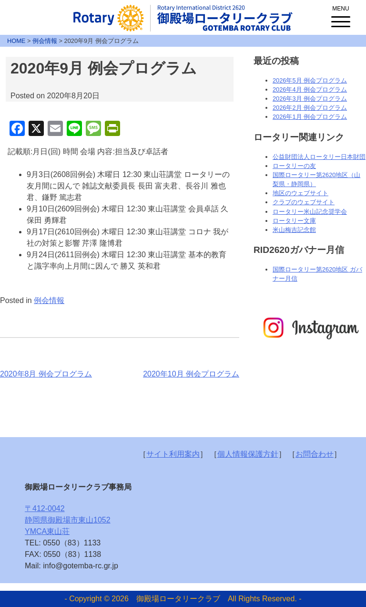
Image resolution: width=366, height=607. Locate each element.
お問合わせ (314, 454)
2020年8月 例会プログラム (46, 374)
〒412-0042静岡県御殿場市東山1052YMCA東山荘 (68, 519)
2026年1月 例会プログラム (310, 116)
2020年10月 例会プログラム (191, 374)
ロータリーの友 (294, 165)
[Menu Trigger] (340, 14)
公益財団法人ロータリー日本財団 (319, 156)
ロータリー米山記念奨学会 (310, 211)
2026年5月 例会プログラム (310, 80)
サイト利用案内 (173, 454)
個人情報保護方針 (247, 454)
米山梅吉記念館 (294, 229)
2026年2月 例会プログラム (310, 107)
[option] (309, 327)
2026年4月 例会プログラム (310, 89)
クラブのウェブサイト (304, 202)
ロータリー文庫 (294, 220)
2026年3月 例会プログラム (310, 98)
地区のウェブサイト (300, 193)
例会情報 (49, 300)
